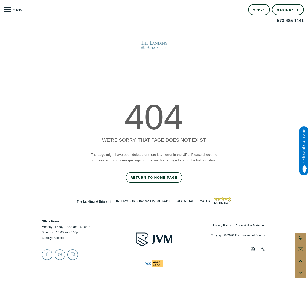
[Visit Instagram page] (60, 254)
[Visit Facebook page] (47, 254)
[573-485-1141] (300, 238)
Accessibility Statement (250, 225)
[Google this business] (72, 254)
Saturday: (48, 232)
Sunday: (47, 238)
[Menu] (13, 9)
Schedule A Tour (303, 146)
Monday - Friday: (53, 227)
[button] (288, 9)
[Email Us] (300, 249)
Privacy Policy (221, 225)
